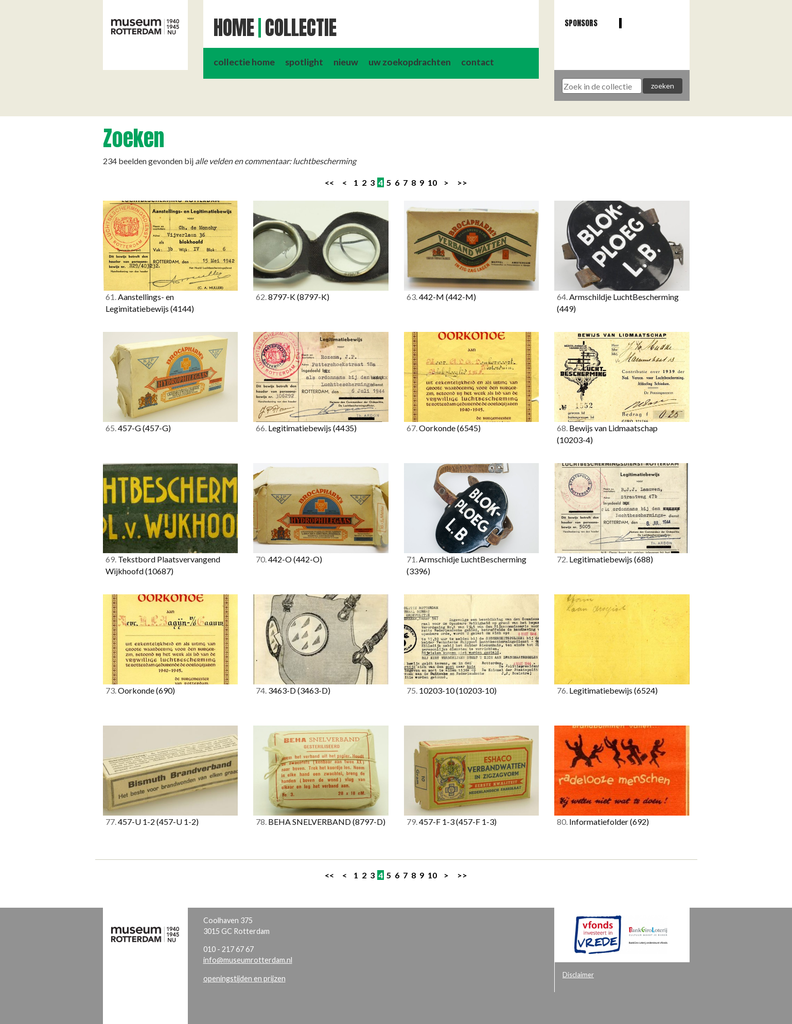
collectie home (244, 62)
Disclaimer (578, 974)
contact (477, 62)
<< (329, 182)
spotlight (304, 62)
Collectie (301, 28)
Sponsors (581, 23)
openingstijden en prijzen (244, 978)
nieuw (345, 62)
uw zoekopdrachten (409, 62)
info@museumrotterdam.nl (247, 960)
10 (432, 182)
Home (234, 28)
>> (462, 182)
